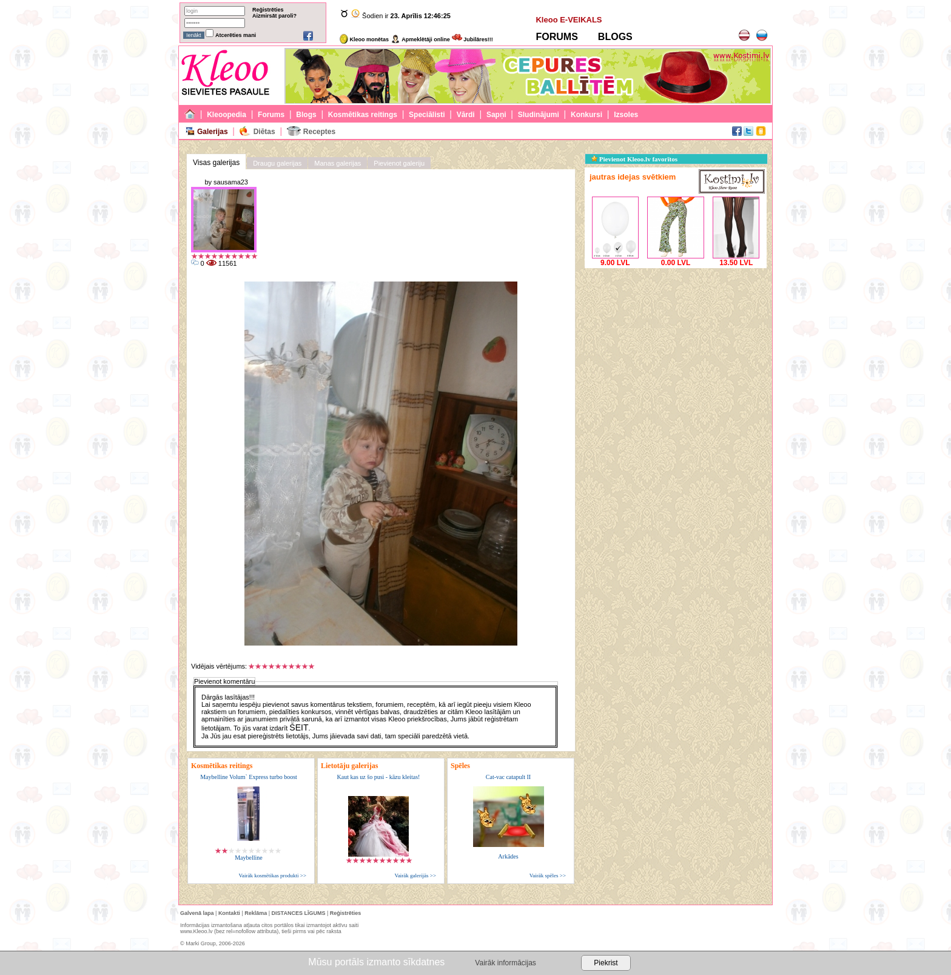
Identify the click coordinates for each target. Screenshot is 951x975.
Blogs (306, 114)
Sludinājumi (538, 114)
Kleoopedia (226, 114)
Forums (271, 114)
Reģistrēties (268, 10)
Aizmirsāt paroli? (274, 16)
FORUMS (556, 37)
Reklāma (255, 913)
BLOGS (615, 37)
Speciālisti (427, 114)
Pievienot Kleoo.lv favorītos (634, 159)
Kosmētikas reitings (362, 114)
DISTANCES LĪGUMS (299, 913)
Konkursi (586, 114)
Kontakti (229, 913)
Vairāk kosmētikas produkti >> (272, 875)
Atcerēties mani (235, 35)
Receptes (319, 131)
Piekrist (605, 963)
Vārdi (466, 114)
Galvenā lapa (197, 913)
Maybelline (249, 857)
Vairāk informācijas (505, 963)
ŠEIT (298, 727)
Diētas (264, 131)
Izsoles (626, 114)
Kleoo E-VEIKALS (569, 19)
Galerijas (212, 131)
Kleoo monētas (364, 39)
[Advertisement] (676, 347)
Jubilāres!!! (472, 39)
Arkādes (508, 856)
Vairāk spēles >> (547, 875)
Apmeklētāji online (420, 39)
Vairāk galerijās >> (415, 875)
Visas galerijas (216, 162)
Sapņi (496, 114)
